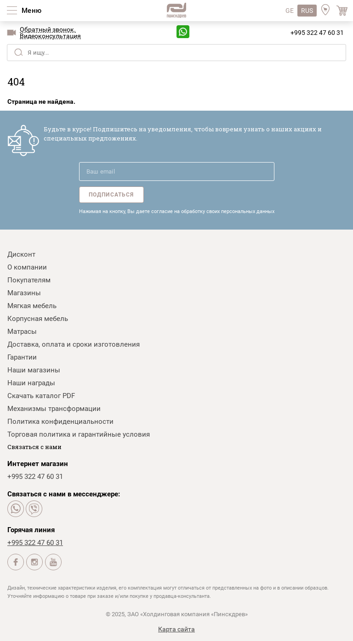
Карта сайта (176, 629)
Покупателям (29, 280)
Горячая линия (31, 530)
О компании (27, 267)
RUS (307, 10)
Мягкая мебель (32, 306)
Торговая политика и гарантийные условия (78, 434)
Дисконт (21, 254)
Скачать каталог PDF (41, 396)
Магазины (24, 293)
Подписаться (111, 194)
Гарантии (22, 357)
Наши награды (31, 383)
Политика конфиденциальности (60, 421)
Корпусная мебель (37, 319)
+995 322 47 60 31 (317, 32)
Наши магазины (33, 370)
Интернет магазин (37, 464)
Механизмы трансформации (54, 409)
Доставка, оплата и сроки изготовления (73, 344)
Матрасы (22, 331)
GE (289, 10)
